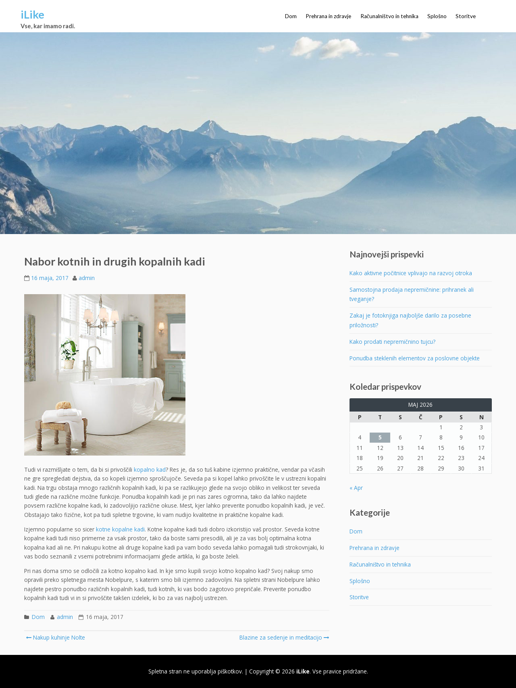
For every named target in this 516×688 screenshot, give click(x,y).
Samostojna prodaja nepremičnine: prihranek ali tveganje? (412, 294)
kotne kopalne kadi (120, 529)
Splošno (437, 16)
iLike (32, 14)
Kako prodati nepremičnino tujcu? (392, 341)
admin (87, 278)
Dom (291, 16)
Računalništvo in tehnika (389, 16)
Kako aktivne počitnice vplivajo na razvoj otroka (411, 273)
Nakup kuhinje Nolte (55, 637)
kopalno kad (150, 469)
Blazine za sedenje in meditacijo (283, 637)
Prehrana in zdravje (328, 16)
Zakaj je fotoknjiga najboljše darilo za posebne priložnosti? (410, 320)
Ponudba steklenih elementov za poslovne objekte (415, 358)
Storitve (466, 16)
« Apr (356, 487)
